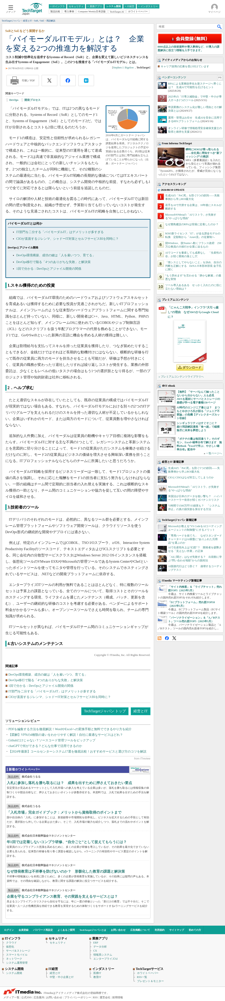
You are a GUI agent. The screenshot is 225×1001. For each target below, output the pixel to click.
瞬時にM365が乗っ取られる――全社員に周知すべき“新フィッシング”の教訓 (204, 153)
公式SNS (26, 997)
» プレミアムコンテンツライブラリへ (181, 376)
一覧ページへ (214, 453)
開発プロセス (32, 100)
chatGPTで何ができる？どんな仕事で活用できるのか (45, 746)
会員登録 (23, 930)
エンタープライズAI (105, 958)
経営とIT (140, 711)
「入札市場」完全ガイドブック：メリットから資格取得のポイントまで (64, 812)
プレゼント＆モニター (150, 981)
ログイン (9, 930)
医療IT (97, 973)
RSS (159, 638)
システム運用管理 (17, 962)
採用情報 (117, 997)
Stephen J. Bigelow (123, 67)
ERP (95, 942)
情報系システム (102, 954)
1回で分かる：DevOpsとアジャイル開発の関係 (48, 268)
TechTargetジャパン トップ (105, 711)
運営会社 (105, 997)
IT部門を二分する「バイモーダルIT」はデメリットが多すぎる (60, 232)
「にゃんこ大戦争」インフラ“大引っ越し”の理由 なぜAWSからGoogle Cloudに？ (193, 312)
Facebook (167, 638)
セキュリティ (58, 942)
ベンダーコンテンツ (174, 77)
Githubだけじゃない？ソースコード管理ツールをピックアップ (52, 740)
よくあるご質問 (66, 930)
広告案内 (39, 997)
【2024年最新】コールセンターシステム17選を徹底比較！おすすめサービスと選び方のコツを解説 (77, 751)
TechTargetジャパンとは (92, 930)
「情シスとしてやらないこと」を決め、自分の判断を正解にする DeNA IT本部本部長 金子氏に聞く (193, 266)
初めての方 (195, 930)
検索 (219, 26)
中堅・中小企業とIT (62, 977)
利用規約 (160, 930)
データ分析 (100, 946)
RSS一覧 (142, 977)
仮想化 (10, 946)
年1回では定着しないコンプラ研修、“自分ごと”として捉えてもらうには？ (67, 842)
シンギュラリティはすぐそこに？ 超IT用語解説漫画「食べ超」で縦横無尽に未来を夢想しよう (198, 427)
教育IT (97, 977)
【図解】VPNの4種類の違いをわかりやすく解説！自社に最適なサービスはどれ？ (66, 734)
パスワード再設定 (43, 930)
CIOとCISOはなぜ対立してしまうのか (191, 477)
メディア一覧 (11, 997)
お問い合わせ (118, 930)
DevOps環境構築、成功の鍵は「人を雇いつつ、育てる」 (56, 255)
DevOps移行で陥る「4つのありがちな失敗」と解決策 (53, 262)
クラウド (11, 942)
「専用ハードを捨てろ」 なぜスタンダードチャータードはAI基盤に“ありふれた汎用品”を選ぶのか (195, 539)
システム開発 (14, 973)
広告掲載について (140, 930)
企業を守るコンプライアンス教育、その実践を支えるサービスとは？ (62, 896)
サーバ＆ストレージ (18, 950)
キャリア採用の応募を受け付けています (185, 66)
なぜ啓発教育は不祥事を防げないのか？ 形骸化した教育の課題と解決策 (66, 871)
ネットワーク (14, 958)
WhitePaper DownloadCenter (139, 770)
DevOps (14, 100)
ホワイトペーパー (148, 973)
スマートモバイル (17, 954)
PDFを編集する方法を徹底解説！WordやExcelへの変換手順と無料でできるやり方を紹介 (70, 729)
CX (95, 950)
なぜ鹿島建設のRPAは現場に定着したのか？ (192, 224)
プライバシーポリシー (77, 997)
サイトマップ (176, 930)
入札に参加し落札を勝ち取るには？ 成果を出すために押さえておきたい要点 (69, 783)
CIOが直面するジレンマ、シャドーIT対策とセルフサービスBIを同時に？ (67, 238)
